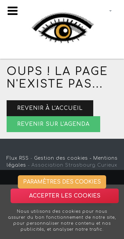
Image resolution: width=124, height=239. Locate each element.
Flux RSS (18, 158)
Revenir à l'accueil (50, 108)
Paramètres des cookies (62, 182)
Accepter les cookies (65, 196)
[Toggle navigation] (12, 10)
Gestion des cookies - (63, 158)
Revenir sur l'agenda (53, 124)
